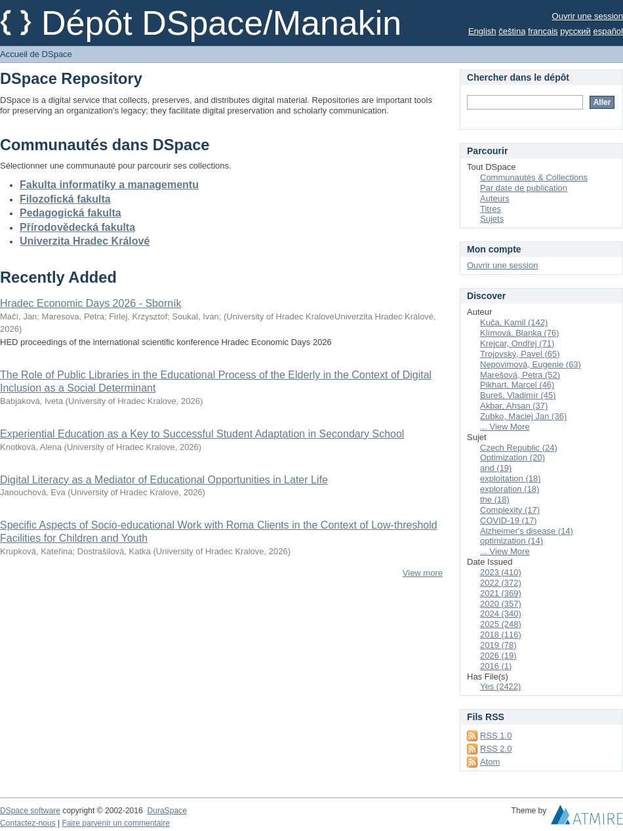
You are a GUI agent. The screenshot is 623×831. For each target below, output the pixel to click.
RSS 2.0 (496, 749)
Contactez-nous (28, 823)
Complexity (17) (510, 510)
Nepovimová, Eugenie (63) (530, 364)
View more (423, 573)
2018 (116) (500, 634)
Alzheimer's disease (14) (526, 531)
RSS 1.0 (496, 735)
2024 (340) (500, 613)
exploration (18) (509, 489)
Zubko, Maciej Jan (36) (523, 416)
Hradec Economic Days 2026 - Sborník (91, 303)
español (608, 31)
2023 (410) (500, 572)
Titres (490, 209)
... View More (505, 427)
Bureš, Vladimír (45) (518, 395)
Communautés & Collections (534, 177)
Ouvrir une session (587, 16)
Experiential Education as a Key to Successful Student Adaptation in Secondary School (202, 433)
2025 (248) (500, 624)
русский (575, 31)
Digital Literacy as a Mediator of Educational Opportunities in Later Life (164, 479)
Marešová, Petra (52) (520, 375)
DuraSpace (166, 810)
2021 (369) (500, 593)
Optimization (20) (512, 457)
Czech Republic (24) (518, 448)
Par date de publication (523, 188)
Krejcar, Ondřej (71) (517, 343)
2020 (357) (500, 604)
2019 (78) (498, 645)
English (482, 31)
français (543, 31)
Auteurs (495, 198)
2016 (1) (496, 666)
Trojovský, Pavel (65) (520, 354)
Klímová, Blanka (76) (519, 333)
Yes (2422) (500, 686)
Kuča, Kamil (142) (514, 322)
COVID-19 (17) (508, 520)
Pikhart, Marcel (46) (517, 385)
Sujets (492, 219)
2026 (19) (498, 655)
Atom (490, 762)
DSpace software (30, 810)
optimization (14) (511, 541)
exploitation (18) (510, 478)
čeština (511, 31)
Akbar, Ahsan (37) (514, 406)
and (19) (496, 468)
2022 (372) (500, 583)
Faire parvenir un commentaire (115, 823)
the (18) (495, 499)
